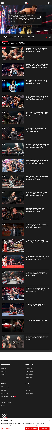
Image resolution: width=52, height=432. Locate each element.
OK (26, 22)
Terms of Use (4, 393)
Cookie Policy (29, 393)
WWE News (28, 368)
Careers (3, 371)
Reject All (44, 428)
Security (27, 390)
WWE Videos (29, 371)
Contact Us (28, 387)
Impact (3, 374)
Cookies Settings (6, 428)
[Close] (49, 420)
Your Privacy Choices (7, 396)
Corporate (4, 368)
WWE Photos (29, 374)
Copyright (3, 390)
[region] (26, 425)
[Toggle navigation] (2, 2)
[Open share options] (50, 37)
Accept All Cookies (31, 428)
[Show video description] (46, 37)
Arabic (3, 405)
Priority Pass (28, 377)
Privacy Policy (5, 387)
